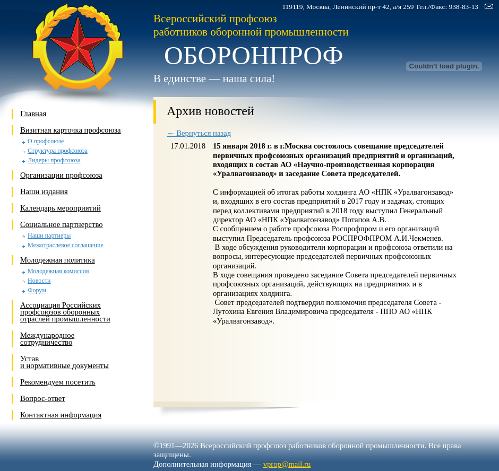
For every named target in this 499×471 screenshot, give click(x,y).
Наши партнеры (49, 235)
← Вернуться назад (199, 133)
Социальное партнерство (61, 224)
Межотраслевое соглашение (66, 245)
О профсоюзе (46, 141)
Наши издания (44, 191)
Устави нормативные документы (64, 362)
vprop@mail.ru (287, 464)
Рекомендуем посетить (58, 382)
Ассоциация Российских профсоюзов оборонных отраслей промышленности (65, 312)
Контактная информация (60, 415)
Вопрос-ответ (42, 398)
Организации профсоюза (61, 175)
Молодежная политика (57, 260)
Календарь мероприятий (60, 208)
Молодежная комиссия (58, 271)
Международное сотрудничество (47, 338)
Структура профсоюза (58, 150)
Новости (39, 280)
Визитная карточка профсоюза (70, 130)
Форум (37, 290)
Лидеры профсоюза (54, 160)
